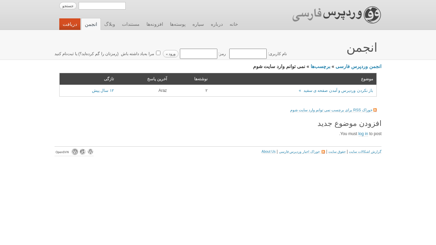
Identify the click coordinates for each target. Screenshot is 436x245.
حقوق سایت (337, 151)
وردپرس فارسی (330, 15)
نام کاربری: (257, 53)
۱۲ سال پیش (103, 90)
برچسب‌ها (320, 66)
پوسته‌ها (178, 24)
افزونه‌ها (154, 24)
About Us (269, 151)
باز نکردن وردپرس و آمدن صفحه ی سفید (338, 90)
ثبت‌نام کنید (64, 53)
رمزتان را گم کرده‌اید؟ (98, 53)
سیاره (198, 24)
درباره (217, 24)
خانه (234, 24)
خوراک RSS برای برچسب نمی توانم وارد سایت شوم (333, 110)
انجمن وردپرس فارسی (359, 66)
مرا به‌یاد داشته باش (137, 53)
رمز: (202, 53)
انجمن (91, 24)
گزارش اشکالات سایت (365, 151)
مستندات (131, 24)
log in (363, 133)
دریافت (70, 24)
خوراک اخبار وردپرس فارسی (302, 151)
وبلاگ (109, 24)
